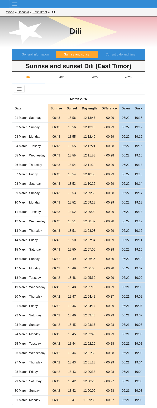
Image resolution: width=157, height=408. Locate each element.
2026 (61, 77)
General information (35, 54)
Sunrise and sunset (77, 54)
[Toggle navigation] (14, 4)
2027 (95, 77)
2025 (28, 77)
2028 (128, 77)
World (10, 12)
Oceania (23, 12)
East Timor (40, 12)
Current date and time (120, 54)
